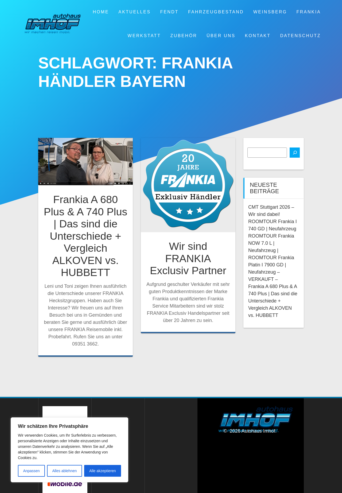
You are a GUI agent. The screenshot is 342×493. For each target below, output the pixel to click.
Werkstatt (144, 35)
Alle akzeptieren (102, 471)
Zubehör (183, 35)
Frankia (309, 11)
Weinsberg (270, 11)
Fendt (169, 11)
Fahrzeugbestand (216, 11)
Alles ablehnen (64, 471)
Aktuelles (134, 11)
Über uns (221, 35)
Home (101, 11)
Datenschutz (300, 35)
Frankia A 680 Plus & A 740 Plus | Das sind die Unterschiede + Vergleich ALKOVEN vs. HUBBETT (85, 235)
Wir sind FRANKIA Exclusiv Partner (188, 258)
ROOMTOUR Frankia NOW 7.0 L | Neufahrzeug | (271, 243)
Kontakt (258, 35)
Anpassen (31, 471)
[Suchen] (295, 152)
